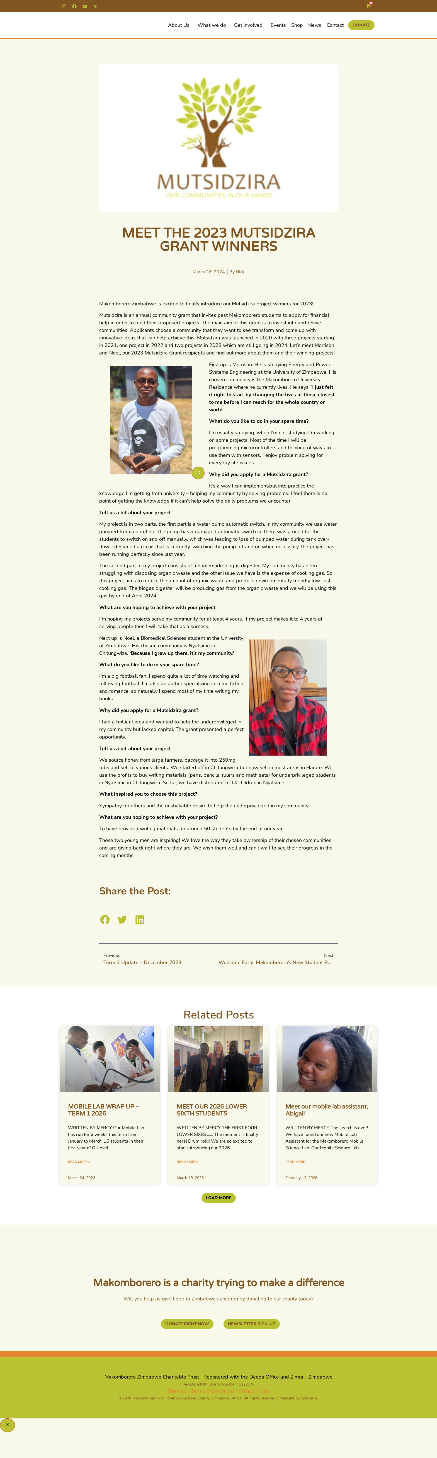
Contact (335, 25)
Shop (297, 25)
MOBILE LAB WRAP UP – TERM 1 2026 (103, 1110)
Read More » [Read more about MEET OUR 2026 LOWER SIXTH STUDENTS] (188, 1162)
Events (278, 25)
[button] (105, 920)
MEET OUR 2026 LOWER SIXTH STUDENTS (212, 1110)
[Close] (7, 1425)
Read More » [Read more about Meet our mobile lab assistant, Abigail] (296, 1162)
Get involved (249, 25)
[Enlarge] (198, 473)
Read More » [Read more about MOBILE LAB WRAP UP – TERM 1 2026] (79, 1162)
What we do (213, 25)
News (314, 25)
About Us (180, 25)
